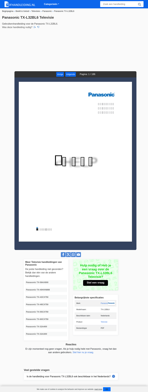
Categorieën (50, 4)
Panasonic (105, 303)
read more (98, 389)
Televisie (104, 322)
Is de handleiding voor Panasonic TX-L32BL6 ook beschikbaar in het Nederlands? (69, 376)
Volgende (70, 74)
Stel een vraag (95, 282)
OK (107, 389)
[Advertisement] (74, 49)
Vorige (60, 74)
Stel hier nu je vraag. (83, 352)
